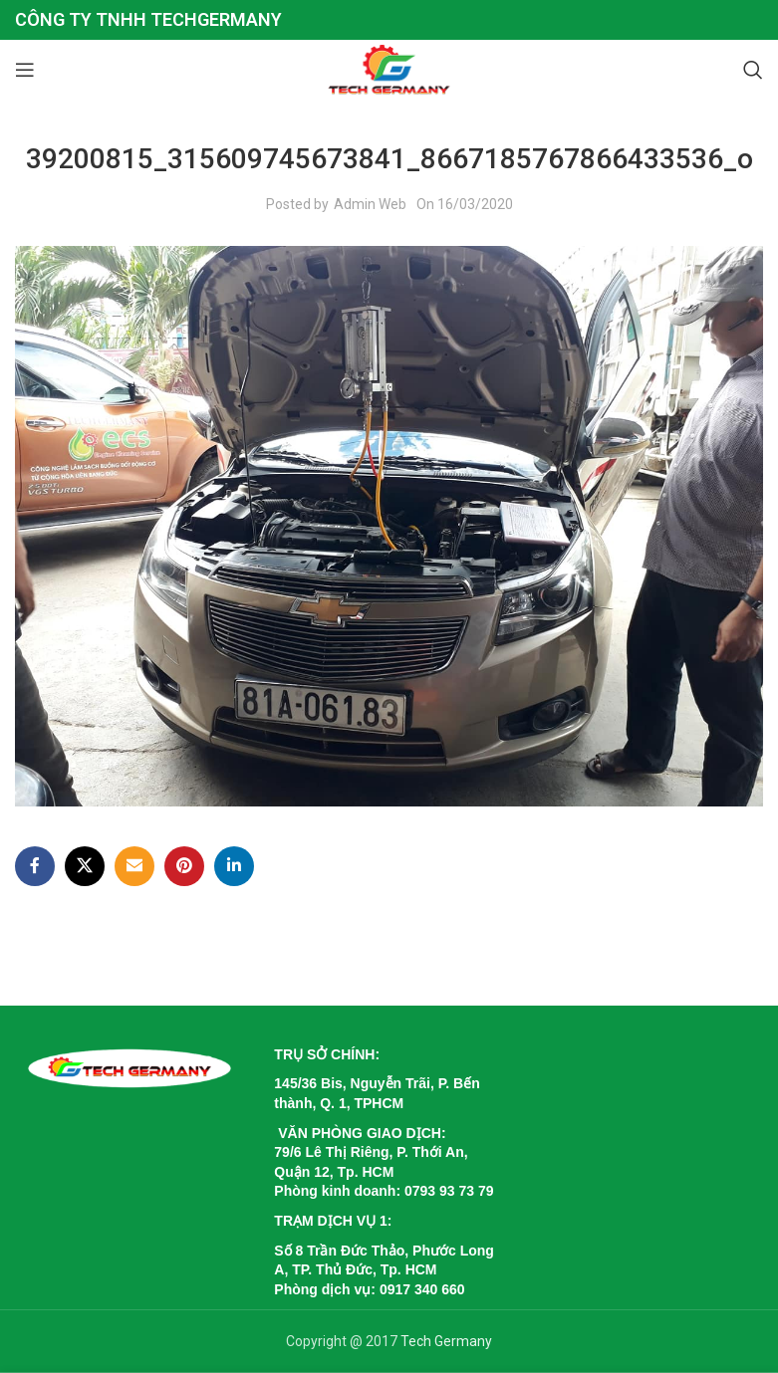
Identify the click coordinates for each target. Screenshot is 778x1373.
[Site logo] (389, 69)
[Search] (753, 70)
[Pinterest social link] (184, 866)
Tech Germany (446, 1341)
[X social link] (85, 866)
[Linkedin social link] (234, 866)
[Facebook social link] (35, 866)
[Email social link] (134, 866)
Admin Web (370, 204)
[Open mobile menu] (25, 70)
